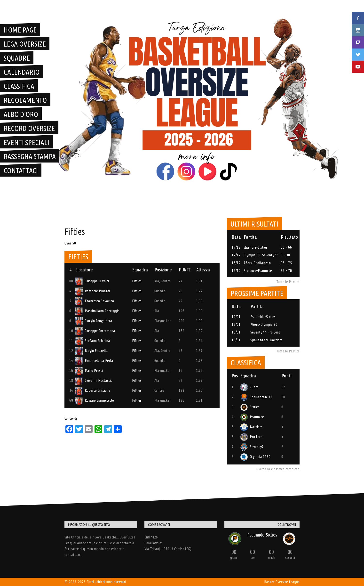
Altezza (203, 270)
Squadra (140, 270)
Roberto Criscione (92, 390)
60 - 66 (286, 247)
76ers (249, 387)
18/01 (236, 340)
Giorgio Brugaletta (93, 321)
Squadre (17, 58)
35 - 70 (286, 271)
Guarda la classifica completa (278, 469)
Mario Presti (89, 370)
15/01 (236, 332)
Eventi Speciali (26, 142)
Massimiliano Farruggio (97, 311)
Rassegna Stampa (30, 156)
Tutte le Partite (288, 282)
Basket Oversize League (282, 582)
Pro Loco (251, 437)
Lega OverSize (25, 44)
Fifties (137, 281)
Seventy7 (252, 447)
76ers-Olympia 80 (263, 324)
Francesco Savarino (94, 301)
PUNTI (185, 270)
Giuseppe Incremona (95, 331)
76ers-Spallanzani (257, 263)
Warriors (251, 427)
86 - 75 (286, 263)
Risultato (289, 237)
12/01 (236, 317)
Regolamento (25, 100)
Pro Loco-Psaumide (258, 271)
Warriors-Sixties (255, 247)
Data (236, 237)
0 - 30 (285, 255)
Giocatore (84, 270)
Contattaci (21, 170)
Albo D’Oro (21, 114)
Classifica (19, 86)
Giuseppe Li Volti (92, 281)
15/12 (236, 263)
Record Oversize (29, 128)
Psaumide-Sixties (263, 317)
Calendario (22, 72)
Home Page (20, 30)
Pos (235, 376)
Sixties (249, 407)
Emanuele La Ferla (94, 360)
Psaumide (252, 417)
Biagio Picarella (91, 351)
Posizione (163, 270)
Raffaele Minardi (92, 291)
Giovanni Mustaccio (93, 380)
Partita (250, 237)
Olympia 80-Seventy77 (261, 255)
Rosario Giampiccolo (94, 400)
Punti (287, 376)
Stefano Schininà (92, 341)
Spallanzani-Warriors (266, 340)
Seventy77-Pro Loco (265, 332)
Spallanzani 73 (256, 397)
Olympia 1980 (255, 457)
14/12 (236, 247)
